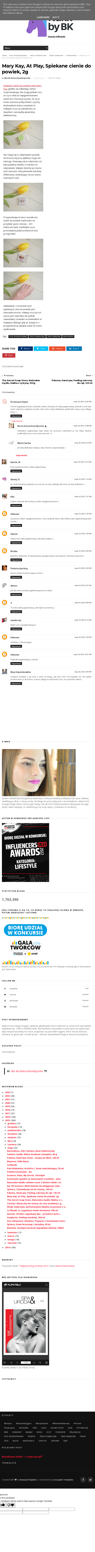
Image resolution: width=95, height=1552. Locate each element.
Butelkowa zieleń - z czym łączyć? (22, 1456)
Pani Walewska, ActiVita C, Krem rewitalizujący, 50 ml (35, 1168)
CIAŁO (43, 1428)
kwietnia (12, 1232)
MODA (39, 1432)
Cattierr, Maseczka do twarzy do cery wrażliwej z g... (35, 1203)
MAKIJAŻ (29, 1432)
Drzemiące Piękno (19, 402)
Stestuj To (15, 479)
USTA (6, 1441)
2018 (7, 1109)
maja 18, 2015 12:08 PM (82, 426)
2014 (7, 1247)
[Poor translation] (10, 1505)
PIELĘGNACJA (75, 1432)
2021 (7, 1099)
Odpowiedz (16, 416)
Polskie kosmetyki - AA (19, 1171)
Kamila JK (15, 462)
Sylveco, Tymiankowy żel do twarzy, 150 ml (30, 1189)
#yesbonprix (9, 1428)
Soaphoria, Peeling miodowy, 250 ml (26, 1217)
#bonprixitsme (42, 1423)
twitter (45, 994)
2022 (7, 1095)
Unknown (14, 514)
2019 (7, 1106)
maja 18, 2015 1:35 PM (82, 534)
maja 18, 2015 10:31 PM (82, 654)
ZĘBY (65, 1441)
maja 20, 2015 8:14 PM (82, 443)
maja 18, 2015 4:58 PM (82, 603)
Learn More (43, 17)
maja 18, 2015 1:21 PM (82, 497)
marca (11, 1236)
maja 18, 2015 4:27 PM (82, 585)
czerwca (12, 1144)
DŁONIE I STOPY (57, 1428)
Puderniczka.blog (19, 568)
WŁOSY (16, 1441)
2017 (7, 1113)
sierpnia (12, 1137)
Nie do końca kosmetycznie (30, 426)
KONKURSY (16, 1432)
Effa (12, 497)
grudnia (12, 1123)
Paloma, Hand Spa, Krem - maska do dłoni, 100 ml (33, 1157)
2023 (7, 1092)
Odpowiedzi (17, 421)
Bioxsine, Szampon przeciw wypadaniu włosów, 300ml (35, 1227)
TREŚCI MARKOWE (56, 56)
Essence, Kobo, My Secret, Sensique (26, 1175)
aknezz (13, 586)
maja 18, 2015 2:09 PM (82, 551)
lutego (11, 1239)
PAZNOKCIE (60, 1432)
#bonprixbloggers (23, 1423)
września (13, 1133)
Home (4, 56)
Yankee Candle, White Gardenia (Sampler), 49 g (32, 1154)
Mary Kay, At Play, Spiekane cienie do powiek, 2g (33, 1196)
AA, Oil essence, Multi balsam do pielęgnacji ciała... (34, 1186)
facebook (45, 988)
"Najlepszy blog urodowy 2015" (34, 1265)
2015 (7, 1120)
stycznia (12, 1242)
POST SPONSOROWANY (18, 56)
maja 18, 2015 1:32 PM (82, 514)
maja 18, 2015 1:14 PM (82, 479)
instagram (45, 1001)
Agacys (14, 534)
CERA (35, 1428)
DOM (70, 1428)
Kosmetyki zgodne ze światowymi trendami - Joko (34, 1178)
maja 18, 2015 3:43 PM (82, 568)
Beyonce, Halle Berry (18, 1161)
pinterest (45, 1007)
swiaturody (15, 620)
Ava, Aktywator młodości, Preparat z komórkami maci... (36, 1221)
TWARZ (83, 1436)
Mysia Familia (24, 443)
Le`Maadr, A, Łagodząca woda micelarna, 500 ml (32, 1210)
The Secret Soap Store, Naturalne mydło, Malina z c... (35, 1200)
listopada (13, 1127)
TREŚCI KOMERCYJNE (38, 56)
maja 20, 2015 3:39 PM (82, 672)
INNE (6, 1432)
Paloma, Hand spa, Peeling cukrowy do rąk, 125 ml (33, 1192)
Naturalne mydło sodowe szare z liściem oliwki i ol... (34, 1182)
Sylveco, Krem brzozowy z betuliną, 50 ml (28, 1224)
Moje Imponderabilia (20, 672)
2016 (7, 1117)
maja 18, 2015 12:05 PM (82, 402)
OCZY (48, 1432)
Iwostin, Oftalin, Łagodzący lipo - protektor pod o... (34, 1213)
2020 (7, 1103)
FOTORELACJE (82, 1428)
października (15, 1130)
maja (10, 1147)
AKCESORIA (23, 1428)
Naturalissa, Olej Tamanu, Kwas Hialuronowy (31, 1151)
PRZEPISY (31, 1436)
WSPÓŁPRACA (71, 56)
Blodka (13, 551)
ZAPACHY (43, 1441)
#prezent (77, 1423)
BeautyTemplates (28, 1479)
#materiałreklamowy (60, 1423)
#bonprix (8, 1423)
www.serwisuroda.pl (64, 1265)
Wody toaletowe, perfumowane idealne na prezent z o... (37, 1206)
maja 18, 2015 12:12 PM (82, 462)
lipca (10, 1140)
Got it (56, 17)
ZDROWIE (55, 1441)
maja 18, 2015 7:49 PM (82, 637)
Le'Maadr (12, 1164)
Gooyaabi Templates (63, 1479)
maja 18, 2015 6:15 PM (82, 620)
